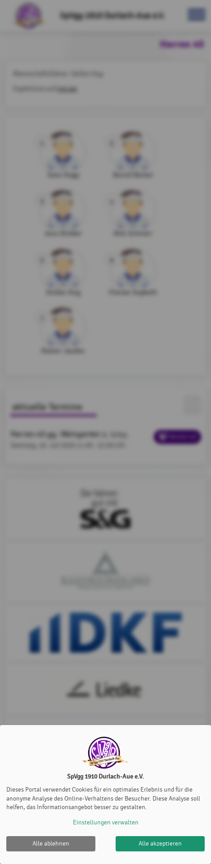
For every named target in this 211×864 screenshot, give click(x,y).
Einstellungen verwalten (106, 822)
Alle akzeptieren (160, 843)
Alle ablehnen (50, 843)
